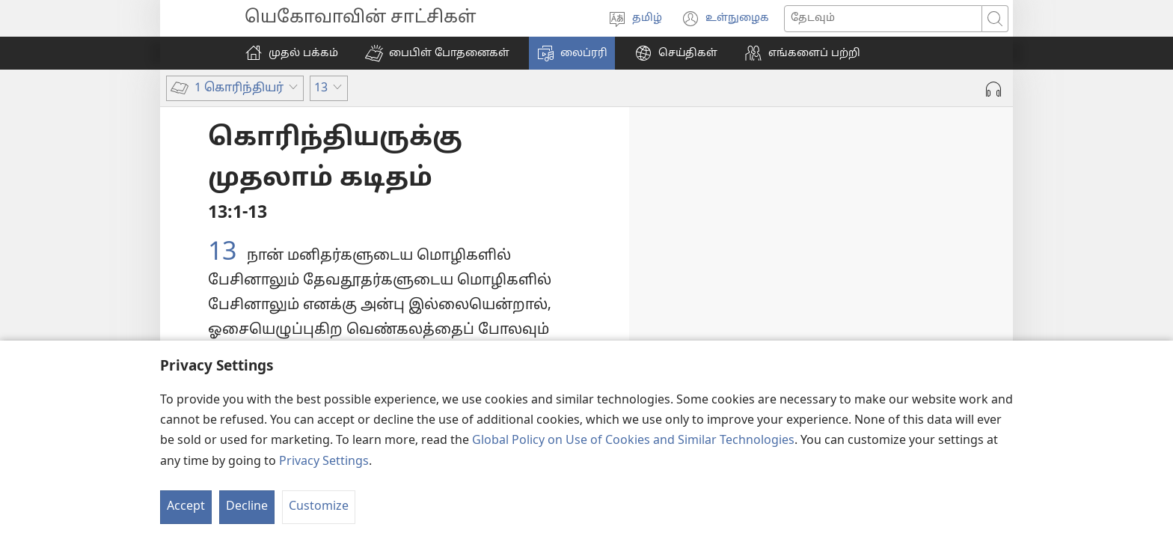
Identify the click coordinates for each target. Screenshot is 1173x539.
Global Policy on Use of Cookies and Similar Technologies (633, 440)
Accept (186, 506)
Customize (319, 506)
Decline (247, 506)
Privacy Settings (324, 461)
